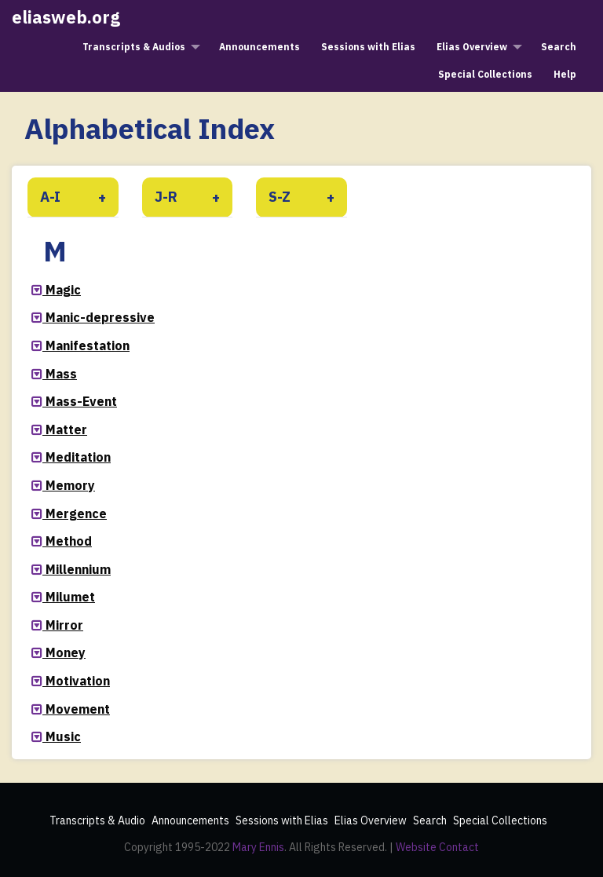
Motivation (78, 681)
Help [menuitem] (565, 74)
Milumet (70, 597)
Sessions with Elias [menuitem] (368, 47)
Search (430, 820)
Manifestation (88, 345)
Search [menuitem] (558, 47)
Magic (63, 290)
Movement (78, 709)
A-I (50, 197)
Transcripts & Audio (97, 820)
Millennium (78, 569)
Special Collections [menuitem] (485, 74)
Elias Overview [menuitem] (472, 47)
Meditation (78, 457)
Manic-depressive (100, 317)
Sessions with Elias (282, 820)
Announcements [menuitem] (259, 47)
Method (69, 541)
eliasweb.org (66, 16)
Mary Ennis (258, 847)
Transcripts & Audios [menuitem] (133, 47)
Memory (70, 485)
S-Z (280, 197)
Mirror (64, 625)
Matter (66, 429)
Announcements (190, 820)
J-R (166, 197)
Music (63, 736)
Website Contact (437, 847)
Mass (61, 374)
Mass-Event (81, 401)
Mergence (76, 513)
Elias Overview (370, 820)
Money (66, 652)
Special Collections (500, 820)
